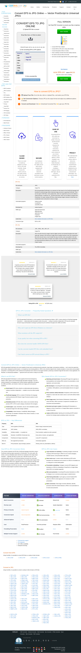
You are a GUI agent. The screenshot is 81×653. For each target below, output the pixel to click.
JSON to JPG (24, 583)
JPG (18, 73)
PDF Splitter (7, 95)
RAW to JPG (35, 600)
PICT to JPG (57, 597)
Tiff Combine (7, 113)
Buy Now (64, 31)
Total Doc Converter (6, 30)
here (72, 177)
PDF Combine (7, 88)
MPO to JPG (35, 587)
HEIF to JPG (46, 594)
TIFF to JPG (35, 580)
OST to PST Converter (7, 67)
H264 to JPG (13, 583)
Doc (18, 63)
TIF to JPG (34, 592)
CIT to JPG (45, 578)
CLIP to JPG (13, 590)
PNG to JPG (35, 577)
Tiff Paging (6, 110)
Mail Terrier (6, 122)
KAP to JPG (57, 578)
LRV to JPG (24, 592)
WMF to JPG (46, 587)
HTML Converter (56, 632)
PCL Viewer (7, 135)
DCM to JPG (46, 580)
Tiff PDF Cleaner (8, 99)
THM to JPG (68, 583)
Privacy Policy (23, 647)
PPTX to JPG (46, 599)
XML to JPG (13, 577)
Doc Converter (48, 632)
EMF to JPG (35, 595)
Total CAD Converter (6, 39)
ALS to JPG (35, 585)
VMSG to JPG (35, 621)
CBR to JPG (46, 617)
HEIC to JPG (46, 592)
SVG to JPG (57, 583)
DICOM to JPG (24, 575)
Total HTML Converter (6, 21)
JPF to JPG (13, 587)
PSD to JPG (24, 599)
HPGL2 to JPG (68, 585)
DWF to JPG (24, 578)
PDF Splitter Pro (8, 97)
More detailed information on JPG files (44, 252)
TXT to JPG (24, 585)
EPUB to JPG (46, 614)
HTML (18, 68)
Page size (28, 59)
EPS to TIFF (22, 557)
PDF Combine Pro (7, 91)
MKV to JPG (57, 602)
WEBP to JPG (13, 609)
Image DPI (28, 57)
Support (62, 7)
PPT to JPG (35, 609)
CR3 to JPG (57, 575)
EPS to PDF (10, 557)
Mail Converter (40, 632)
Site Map (17, 647)
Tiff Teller (6, 115)
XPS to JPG (68, 580)
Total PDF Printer (6, 103)
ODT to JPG (46, 583)
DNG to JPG (24, 609)
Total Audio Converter (6, 76)
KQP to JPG (57, 580)
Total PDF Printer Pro (6, 107)
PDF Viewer (7, 137)
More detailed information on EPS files (44, 218)
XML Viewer (7, 139)
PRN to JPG (35, 575)
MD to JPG (45, 619)
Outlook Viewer (7, 128)
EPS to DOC (34, 557)
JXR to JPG (46, 575)
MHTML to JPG (25, 582)
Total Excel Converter (6, 34)
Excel (18, 65)
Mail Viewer (6, 130)
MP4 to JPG (13, 585)
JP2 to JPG (35, 583)
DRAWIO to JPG (25, 594)
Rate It (40, 305)
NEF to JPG (35, 599)
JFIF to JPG (24, 589)
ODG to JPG (46, 597)
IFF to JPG (67, 577)
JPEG (18, 60)
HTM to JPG (35, 616)
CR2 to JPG (35, 604)
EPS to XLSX (46, 557)
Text (18, 70)
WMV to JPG (57, 599)
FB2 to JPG (46, 622)
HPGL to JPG (68, 578)
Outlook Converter (32, 632)
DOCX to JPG (68, 582)
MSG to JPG (13, 595)
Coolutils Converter (6, 17)
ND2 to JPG (13, 592)
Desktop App (46, 7)
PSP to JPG (46, 585)
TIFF (18, 58)
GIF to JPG (46, 589)
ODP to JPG (35, 605)
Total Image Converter (7, 71)
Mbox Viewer (7, 132)
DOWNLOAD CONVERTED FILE (31, 79)
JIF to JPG (23, 595)
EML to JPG (13, 594)
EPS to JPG (68, 612)
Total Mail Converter (6, 52)
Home (32, 7)
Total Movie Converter (6, 80)
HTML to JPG (24, 580)
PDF (18, 55)
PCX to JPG (68, 587)
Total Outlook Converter (7, 56)
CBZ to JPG (46, 616)
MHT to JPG (24, 587)
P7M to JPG (13, 597)
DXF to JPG (46, 582)
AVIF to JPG (46, 595)
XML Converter (29, 634)
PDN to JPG (24, 590)
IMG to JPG (24, 577)
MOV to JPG (57, 604)
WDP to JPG (57, 577)
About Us (74, 8)
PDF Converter (23, 632)
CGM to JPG (57, 582)
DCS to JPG (13, 582)
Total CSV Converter (6, 43)
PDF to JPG (13, 575)
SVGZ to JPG (24, 607)
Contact (69, 7)
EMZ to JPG (46, 577)
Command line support (23, 540)
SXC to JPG (46, 621)
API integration (21, 542)
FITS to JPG (68, 575)
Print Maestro (7, 120)
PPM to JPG (35, 582)
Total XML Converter (6, 47)
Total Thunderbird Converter (7, 62)
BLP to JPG (13, 589)
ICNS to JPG (57, 585)
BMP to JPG (35, 578)
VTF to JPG (13, 580)
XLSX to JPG (13, 578)
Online (38, 7)
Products (54, 7)
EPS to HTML (58, 557)
